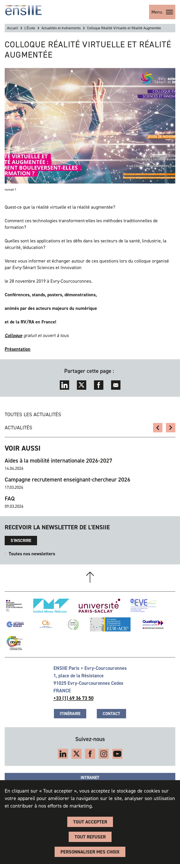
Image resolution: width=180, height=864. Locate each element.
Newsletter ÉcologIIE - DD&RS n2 (157, 427)
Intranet (90, 777)
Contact (111, 713)
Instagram (104, 754)
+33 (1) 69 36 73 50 (73, 698)
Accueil (12, 28)
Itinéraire (70, 713)
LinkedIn (64, 385)
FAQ (10, 498)
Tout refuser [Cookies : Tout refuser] (90, 837)
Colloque (13, 335)
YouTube (117, 754)
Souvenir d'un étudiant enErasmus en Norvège (170, 427)
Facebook (98, 385)
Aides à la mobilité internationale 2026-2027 (58, 460)
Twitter (81, 385)
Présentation (17, 349)
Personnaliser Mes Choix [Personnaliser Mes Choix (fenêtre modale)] (90, 852)
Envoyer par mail (115, 385)
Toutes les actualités (33, 414)
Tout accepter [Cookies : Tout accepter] (90, 822)
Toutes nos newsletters (32, 554)
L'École (29, 28)
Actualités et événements (61, 28)
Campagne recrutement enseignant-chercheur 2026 (67, 479)
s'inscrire (21, 540)
